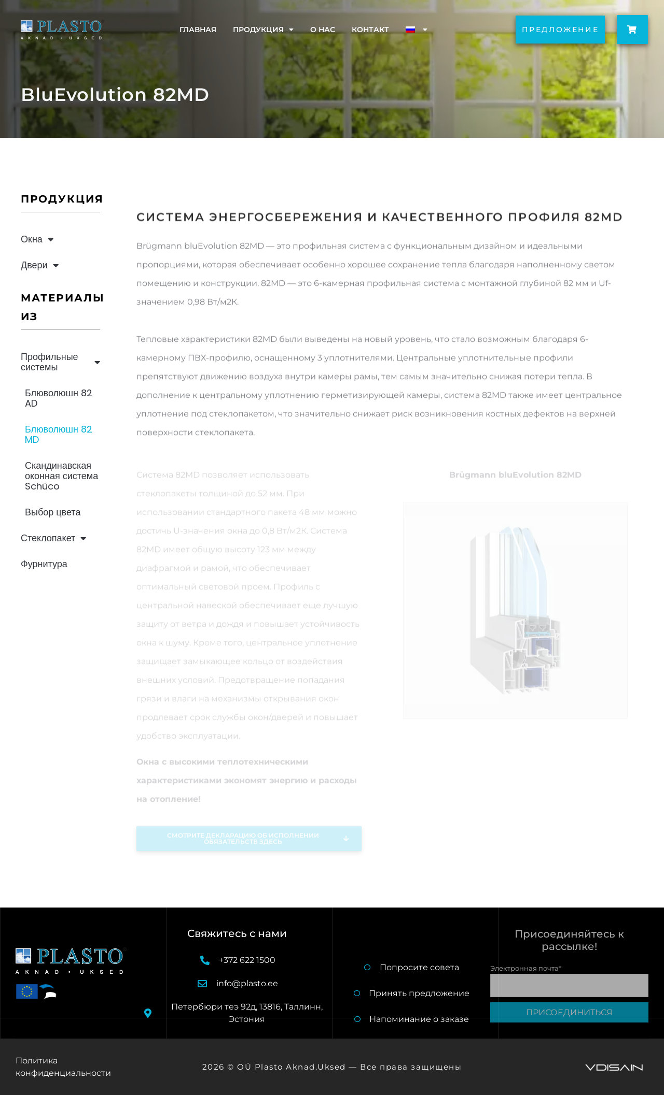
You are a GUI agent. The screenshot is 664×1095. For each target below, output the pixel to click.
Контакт (370, 29)
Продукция (263, 29)
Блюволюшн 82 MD (58, 434)
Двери (40, 265)
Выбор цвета (52, 512)
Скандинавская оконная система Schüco (61, 476)
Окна (37, 239)
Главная (197, 29)
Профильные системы (60, 361)
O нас (322, 29)
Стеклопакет (53, 538)
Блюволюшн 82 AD (58, 398)
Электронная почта (525, 968)
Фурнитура (44, 563)
